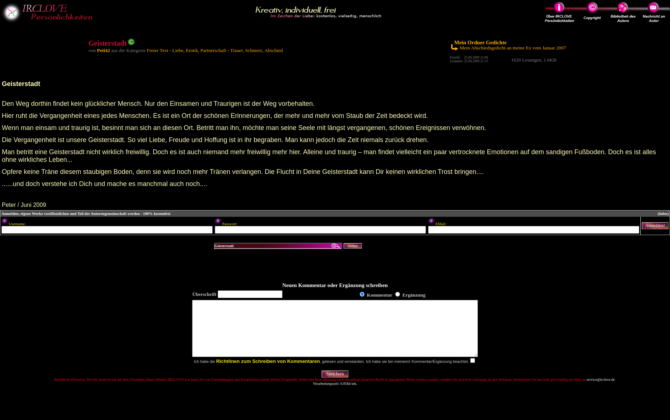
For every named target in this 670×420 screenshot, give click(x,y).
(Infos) (663, 214)
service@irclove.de (601, 391)
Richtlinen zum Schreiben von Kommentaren (268, 372)
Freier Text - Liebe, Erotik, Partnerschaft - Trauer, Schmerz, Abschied (215, 50)
